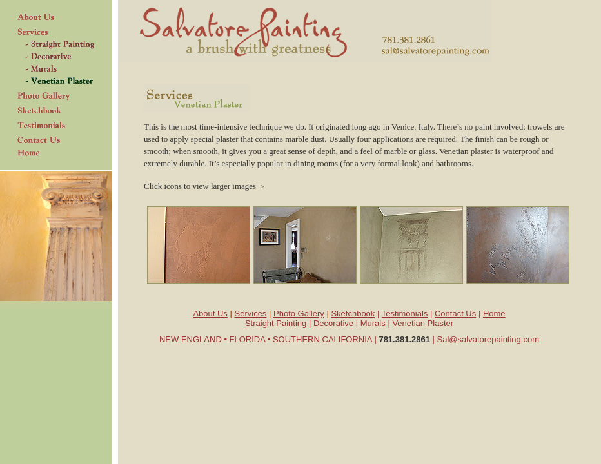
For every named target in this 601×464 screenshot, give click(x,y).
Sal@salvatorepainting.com (488, 339)
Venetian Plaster (422, 323)
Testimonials (405, 313)
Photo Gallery (298, 313)
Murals (373, 323)
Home (494, 313)
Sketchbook (353, 313)
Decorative (333, 323)
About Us (210, 313)
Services (251, 313)
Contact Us (455, 313)
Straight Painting (275, 323)
